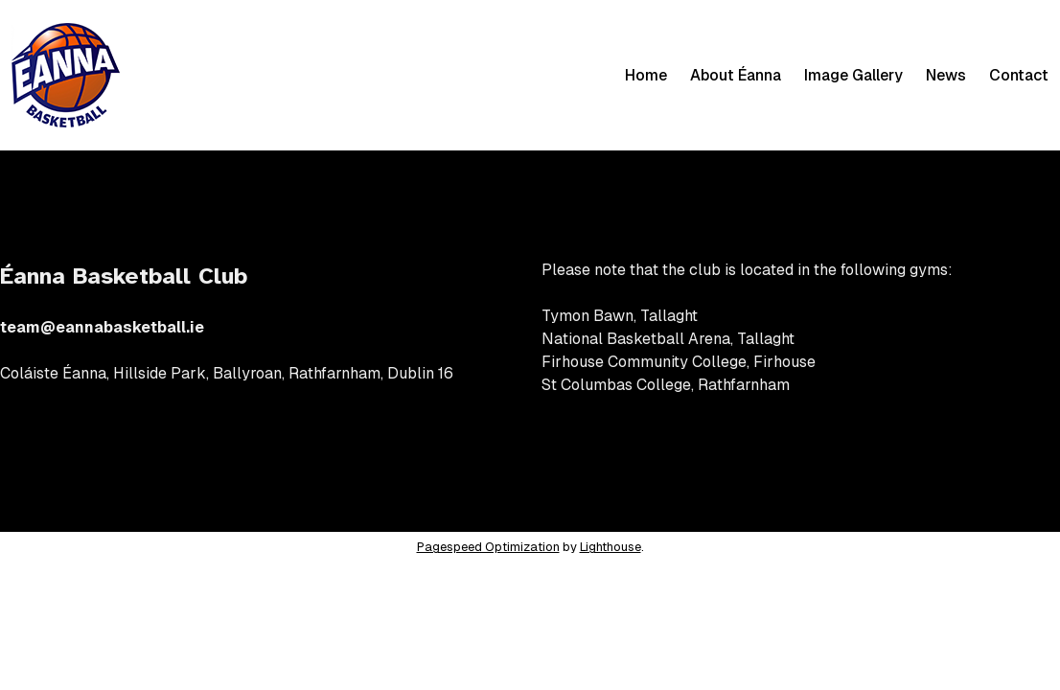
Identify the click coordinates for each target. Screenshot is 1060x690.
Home (646, 75)
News (946, 75)
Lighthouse (610, 547)
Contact (1018, 75)
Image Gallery (853, 75)
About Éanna (735, 75)
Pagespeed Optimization (488, 547)
